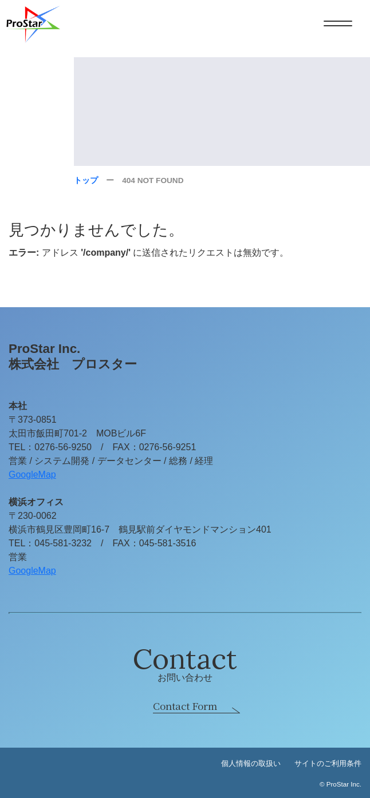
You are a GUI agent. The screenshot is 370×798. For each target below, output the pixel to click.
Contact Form (185, 705)
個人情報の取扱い (251, 764)
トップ (86, 180)
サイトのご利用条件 (327, 764)
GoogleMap (32, 474)
